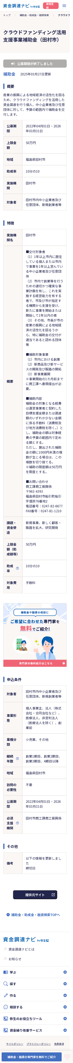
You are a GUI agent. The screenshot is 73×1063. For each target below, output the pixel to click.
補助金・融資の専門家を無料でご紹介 (32, 1057)
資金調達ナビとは (21, 949)
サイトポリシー (14, 1043)
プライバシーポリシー (39, 1043)
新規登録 (50, 5)
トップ (7, 15)
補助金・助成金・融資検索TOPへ (35, 914)
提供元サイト (35, 894)
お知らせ (15, 958)
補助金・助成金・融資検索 (34, 15)
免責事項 (59, 1043)
